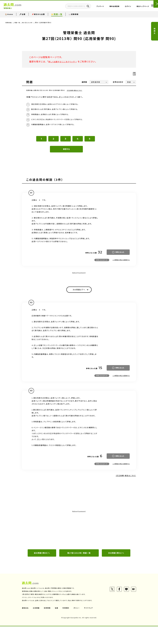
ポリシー (78, 612)
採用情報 (47, 612)
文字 (118, 82)
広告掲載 (36, 612)
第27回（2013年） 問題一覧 (79, 556)
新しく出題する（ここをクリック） (64, 61)
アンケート (93, 7)
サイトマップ (89, 612)
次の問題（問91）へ (116, 556)
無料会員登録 (108, 7)
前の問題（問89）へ (42, 556)
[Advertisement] (79, 533)
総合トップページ (136, 7)
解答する (66, 151)
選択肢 (84, 82)
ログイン (121, 7)
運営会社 (25, 612)
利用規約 (66, 612)
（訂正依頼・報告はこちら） (75, 90)
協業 (57, 612)
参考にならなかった (101, 263)
